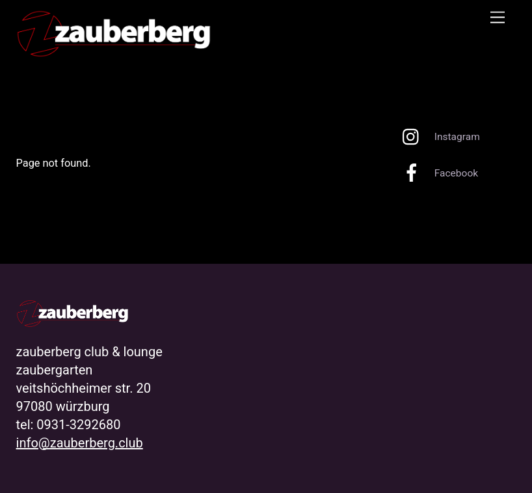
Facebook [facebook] (437, 173)
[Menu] (498, 18)
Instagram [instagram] (438, 137)
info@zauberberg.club (79, 443)
